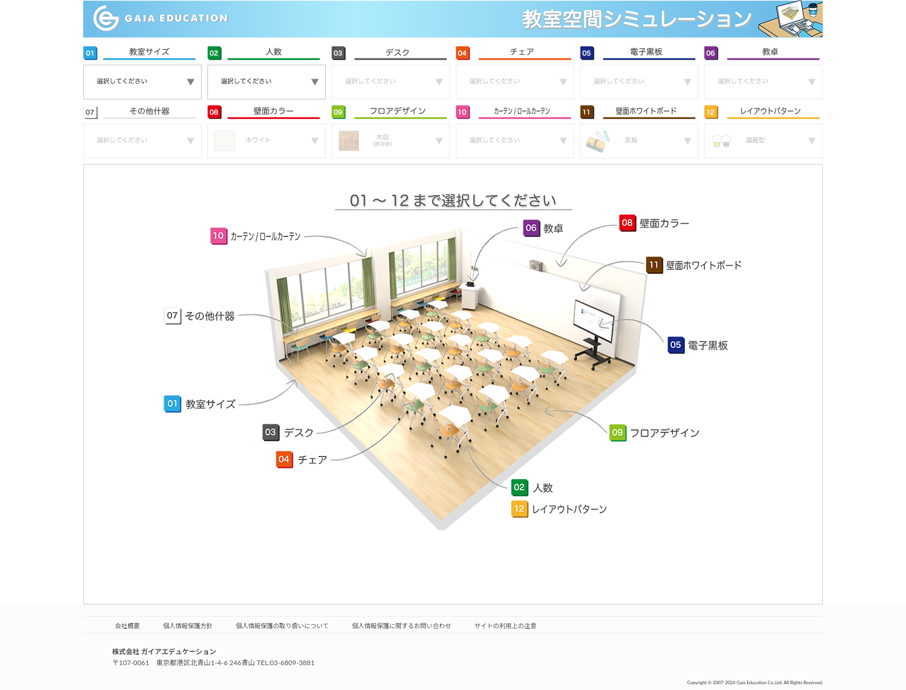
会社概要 (127, 625)
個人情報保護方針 (188, 625)
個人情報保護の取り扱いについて (282, 625)
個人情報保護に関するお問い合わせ (401, 625)
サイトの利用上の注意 (505, 625)
